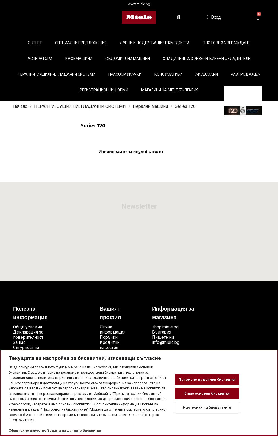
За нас (19, 342)
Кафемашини (78, 58)
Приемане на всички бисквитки (207, 379)
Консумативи (168, 74)
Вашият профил (110, 313)
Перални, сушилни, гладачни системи (56, 74)
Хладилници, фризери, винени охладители (207, 58)
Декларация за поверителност (28, 335)
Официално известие (27, 430)
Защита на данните (64, 430)
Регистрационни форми (104, 90)
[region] (139, 393)
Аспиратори (40, 58)
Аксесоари (206, 74)
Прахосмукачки (124, 74)
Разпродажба (245, 74)
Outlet (35, 43)
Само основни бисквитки (207, 393)
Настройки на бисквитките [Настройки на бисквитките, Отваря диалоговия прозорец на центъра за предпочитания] (207, 407)
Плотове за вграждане (226, 43)
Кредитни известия (109, 345)
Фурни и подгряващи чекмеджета (155, 43)
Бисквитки (92, 430)
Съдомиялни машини (127, 58)
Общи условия (27, 327)
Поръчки (109, 337)
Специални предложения (81, 43)
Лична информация (112, 329)
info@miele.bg (165, 342)
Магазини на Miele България (169, 90)
